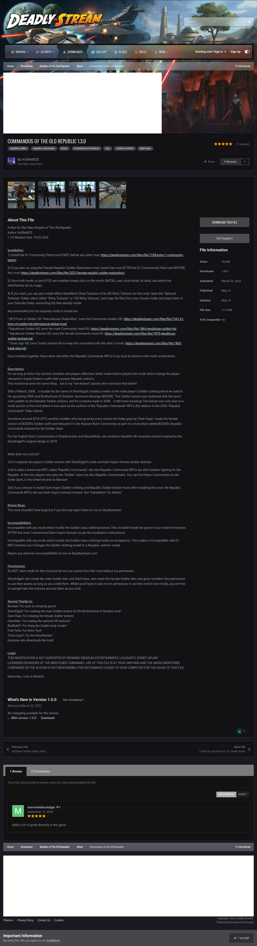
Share (209, 161)
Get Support (225, 238)
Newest (243, 794)
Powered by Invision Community (235, 922)
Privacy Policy (25, 920)
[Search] (205, 21)
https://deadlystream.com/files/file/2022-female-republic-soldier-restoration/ (73, 273)
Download (47, 718)
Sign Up (235, 51)
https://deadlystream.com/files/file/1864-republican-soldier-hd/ (134, 328)
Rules (141, 51)
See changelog (73, 699)
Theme (8, 920)
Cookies (59, 920)
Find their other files (29, 164)
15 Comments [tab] (40, 771)
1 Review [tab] (16, 771)
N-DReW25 (30, 159)
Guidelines (53, 940)
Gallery (98, 51)
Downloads (72, 51)
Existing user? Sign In (211, 51)
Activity (45, 51)
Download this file (224, 222)
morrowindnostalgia (41, 807)
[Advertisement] (82, 103)
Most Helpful (226, 794)
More (161, 51)
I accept (241, 938)
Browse (19, 51)
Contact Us (43, 920)
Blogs (120, 51)
